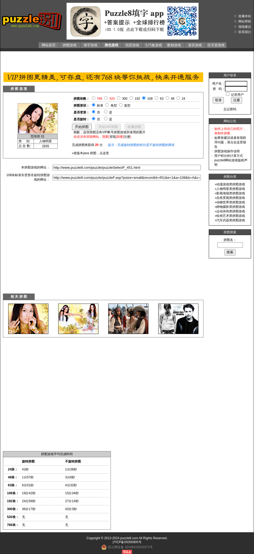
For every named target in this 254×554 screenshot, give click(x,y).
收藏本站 (244, 16)
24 (183, 98)
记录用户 (237, 95)
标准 (100, 105)
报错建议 (244, 27)
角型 (114, 105)
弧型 (127, 105)
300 (124, 98)
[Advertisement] (127, 60)
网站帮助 (244, 21)
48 (172, 98)
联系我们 (244, 32)
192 (137, 98)
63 (162, 98)
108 (150, 98)
